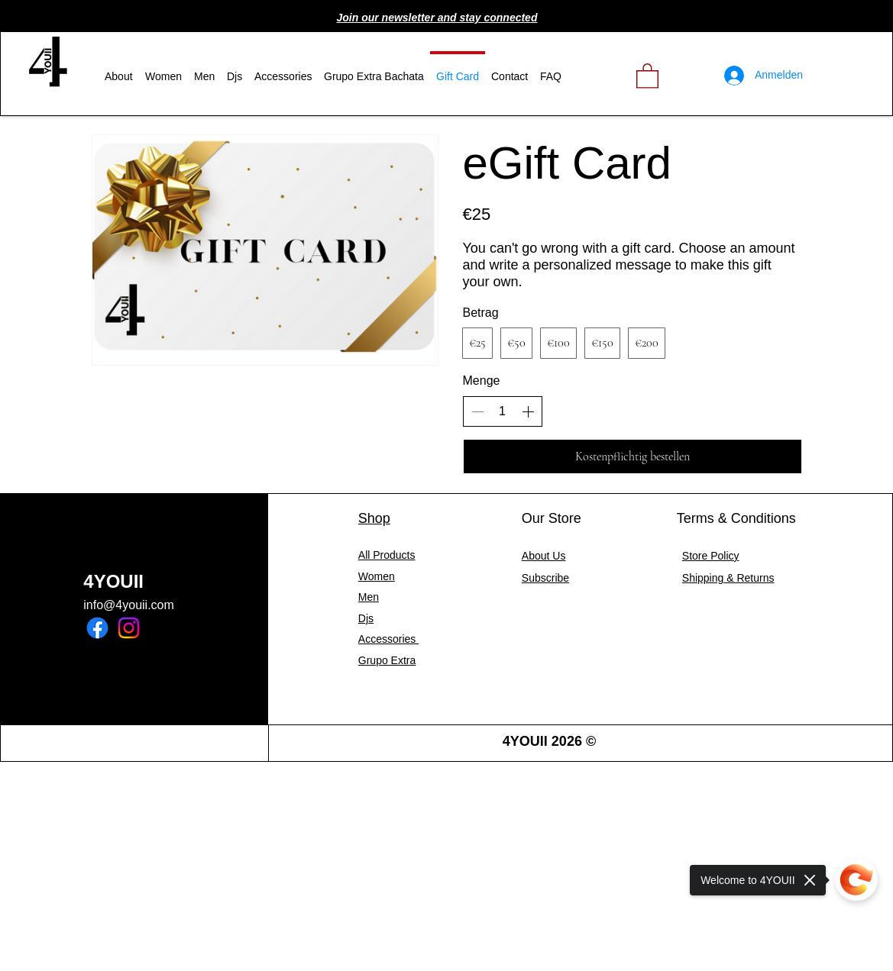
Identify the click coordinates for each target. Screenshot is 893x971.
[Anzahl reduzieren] (477, 411)
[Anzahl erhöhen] (528, 411)
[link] (647, 75)
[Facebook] (97, 628)
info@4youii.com (128, 604)
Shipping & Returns (728, 578)
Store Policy (710, 556)
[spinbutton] (503, 411)
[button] (437, 17)
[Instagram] (129, 628)
